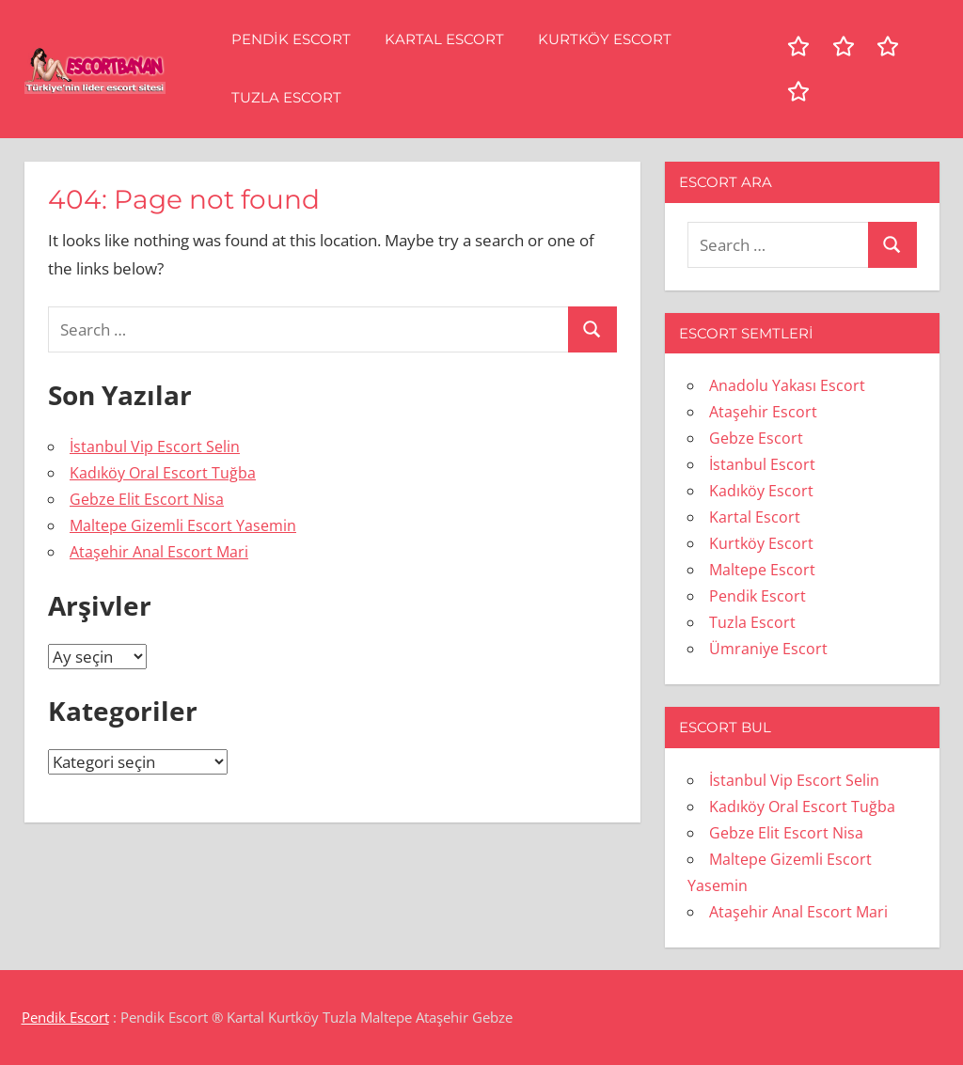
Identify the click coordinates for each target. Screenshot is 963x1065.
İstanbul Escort (762, 464)
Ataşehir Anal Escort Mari (159, 551)
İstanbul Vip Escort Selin (155, 446)
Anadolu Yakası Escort (787, 385)
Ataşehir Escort (763, 411)
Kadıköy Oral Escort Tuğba (163, 472)
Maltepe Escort (762, 569)
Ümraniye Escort (768, 648)
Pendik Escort (291, 39)
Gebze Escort (756, 438)
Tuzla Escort (286, 97)
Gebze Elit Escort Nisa (147, 499)
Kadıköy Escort (761, 490)
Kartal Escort (444, 39)
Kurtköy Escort (604, 39)
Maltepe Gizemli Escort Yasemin (183, 525)
